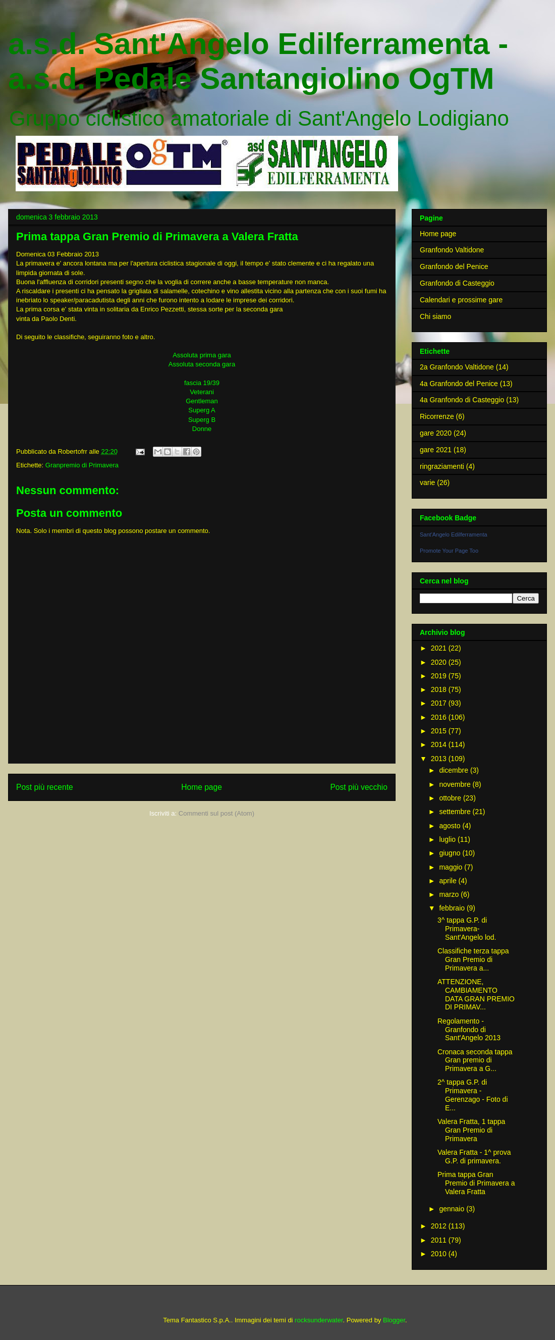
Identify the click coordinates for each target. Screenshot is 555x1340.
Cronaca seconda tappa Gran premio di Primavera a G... (475, 1060)
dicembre (454, 770)
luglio (448, 839)
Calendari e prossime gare (461, 300)
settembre (455, 812)
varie (427, 482)
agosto (450, 826)
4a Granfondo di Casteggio (462, 400)
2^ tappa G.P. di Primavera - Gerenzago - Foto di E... (472, 1094)
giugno (450, 853)
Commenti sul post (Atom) (216, 813)
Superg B (201, 419)
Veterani (202, 392)
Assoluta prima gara (202, 355)
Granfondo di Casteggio (457, 283)
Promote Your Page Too (449, 551)
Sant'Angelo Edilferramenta (453, 534)
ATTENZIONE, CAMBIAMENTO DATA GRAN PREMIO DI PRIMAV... (476, 994)
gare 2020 (436, 433)
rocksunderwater (319, 1320)
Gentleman (202, 401)
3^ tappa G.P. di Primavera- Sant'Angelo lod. (466, 928)
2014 (440, 744)
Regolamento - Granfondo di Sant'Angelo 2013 (469, 1029)
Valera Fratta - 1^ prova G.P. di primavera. (474, 1156)
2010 (440, 1254)
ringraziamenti (442, 466)
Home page (201, 787)
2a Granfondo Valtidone (457, 367)
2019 (440, 676)
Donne (201, 429)
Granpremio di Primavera (82, 465)
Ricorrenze (437, 416)
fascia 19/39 (201, 383)
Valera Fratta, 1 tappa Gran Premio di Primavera (471, 1130)
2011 (440, 1240)
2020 (440, 662)
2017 (440, 703)
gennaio (452, 1209)
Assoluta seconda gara (202, 364)
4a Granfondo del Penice (459, 384)
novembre (455, 784)
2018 (440, 689)
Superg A (201, 410)
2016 (440, 717)
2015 (440, 731)
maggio (451, 867)
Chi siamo (435, 316)
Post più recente (44, 787)
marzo (450, 894)
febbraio (452, 908)
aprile (448, 881)
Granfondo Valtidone (452, 250)
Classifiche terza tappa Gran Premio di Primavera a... (473, 959)
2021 (440, 648)
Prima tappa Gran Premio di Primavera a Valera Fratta (476, 1183)
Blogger (394, 1320)
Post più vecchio (358, 787)
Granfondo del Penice (454, 266)
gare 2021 (436, 450)
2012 (440, 1226)
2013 (440, 759)
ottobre (451, 798)
